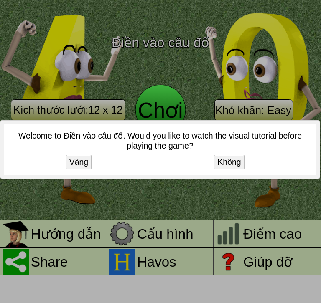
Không (229, 162)
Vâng (79, 162)
